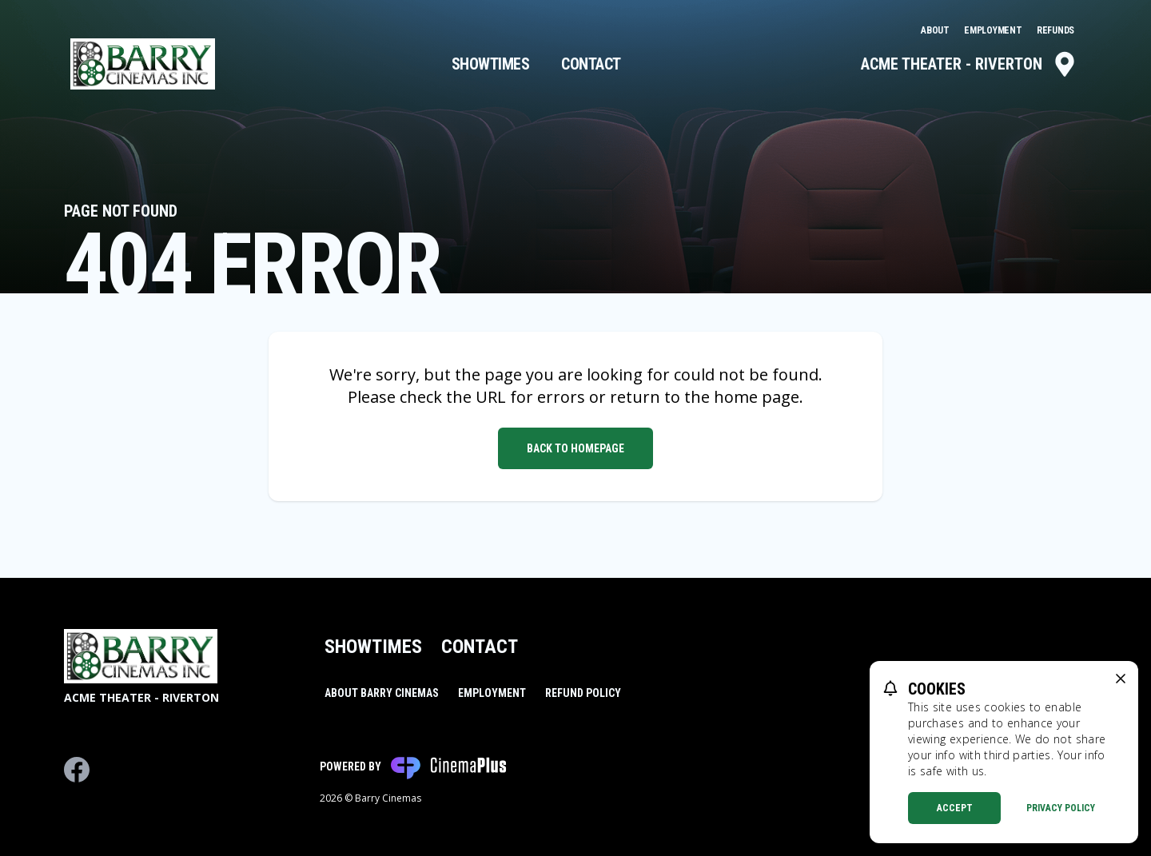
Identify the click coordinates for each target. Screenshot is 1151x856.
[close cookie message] (1121, 679)
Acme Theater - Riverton (969, 64)
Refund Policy (583, 693)
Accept (955, 808)
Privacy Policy (1060, 808)
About (936, 30)
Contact (591, 64)
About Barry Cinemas (382, 693)
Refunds (1055, 30)
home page (756, 397)
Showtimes (491, 64)
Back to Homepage (575, 448)
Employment (994, 30)
